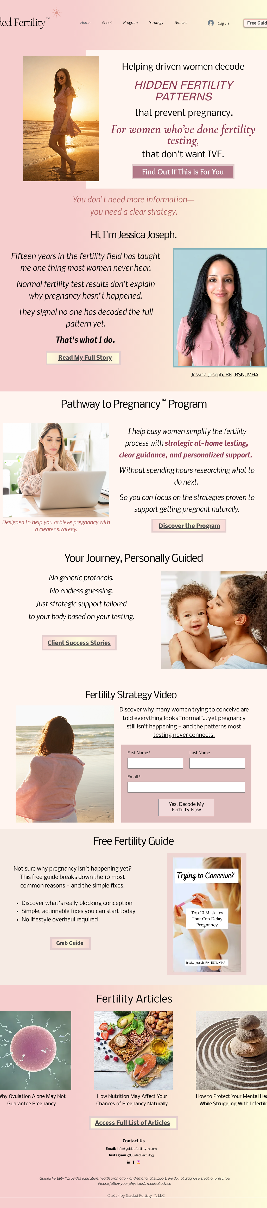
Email (134, 777)
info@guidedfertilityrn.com (137, 1149)
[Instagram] (138, 1162)
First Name (139, 753)
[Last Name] (216, 763)
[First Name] (154, 763)
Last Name (199, 753)
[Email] (185, 787)
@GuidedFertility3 (140, 1155)
